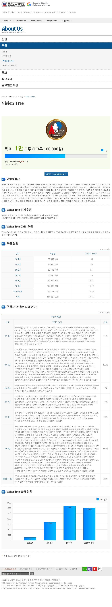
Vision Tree (8, 61)
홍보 (4, 72)
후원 (4, 45)
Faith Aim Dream (10, 65)
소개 (5, 51)
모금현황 (7, 56)
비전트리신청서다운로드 (56, 174)
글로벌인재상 (10, 85)
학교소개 (7, 78)
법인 (4, 39)
